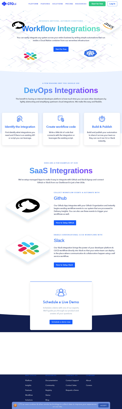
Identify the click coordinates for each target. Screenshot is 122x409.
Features (28, 390)
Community (50, 385)
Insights (28, 385)
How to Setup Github (65, 222)
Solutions (29, 400)
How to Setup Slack (64, 265)
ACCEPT (103, 405)
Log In (112, 4)
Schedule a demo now (61, 322)
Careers (89, 385)
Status (48, 395)
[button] (82, 4)
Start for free (97, 4)
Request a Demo (72, 390)
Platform (28, 380)
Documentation (52, 380)
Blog (47, 400)
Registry (49, 390)
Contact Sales (71, 385)
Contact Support (72, 380)
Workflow (29, 395)
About (88, 380)
